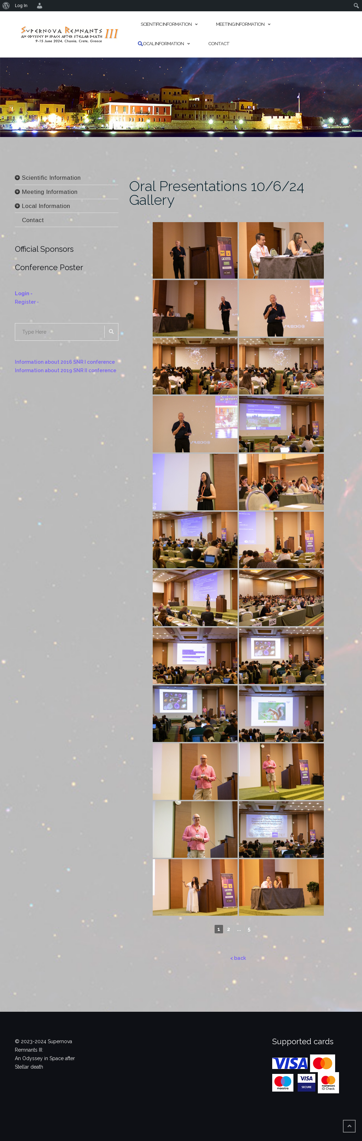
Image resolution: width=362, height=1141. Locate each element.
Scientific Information (166, 24)
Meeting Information (240, 24)
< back (238, 958)
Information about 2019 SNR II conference (65, 370)
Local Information (162, 43)
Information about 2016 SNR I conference (65, 362)
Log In (21, 5)
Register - (27, 302)
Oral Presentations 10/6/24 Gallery (216, 193)
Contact (218, 43)
